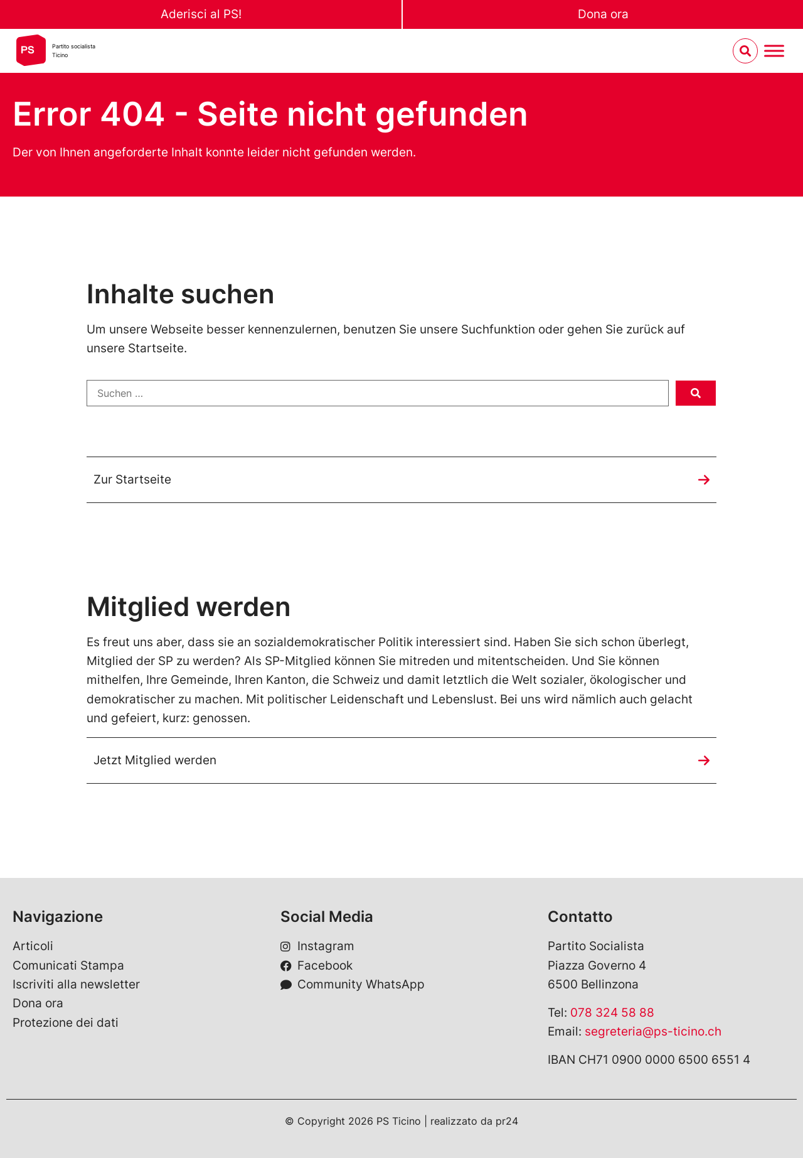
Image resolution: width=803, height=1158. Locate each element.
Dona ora (603, 14)
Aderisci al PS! (201, 14)
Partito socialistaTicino (73, 50)
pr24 (507, 1121)
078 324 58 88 (612, 1012)
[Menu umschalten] (774, 51)
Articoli (33, 946)
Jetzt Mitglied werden (154, 760)
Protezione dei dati (66, 1022)
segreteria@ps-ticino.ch (653, 1031)
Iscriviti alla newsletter (76, 984)
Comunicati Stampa (68, 965)
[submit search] (695, 393)
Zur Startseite (132, 479)
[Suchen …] (378, 393)
